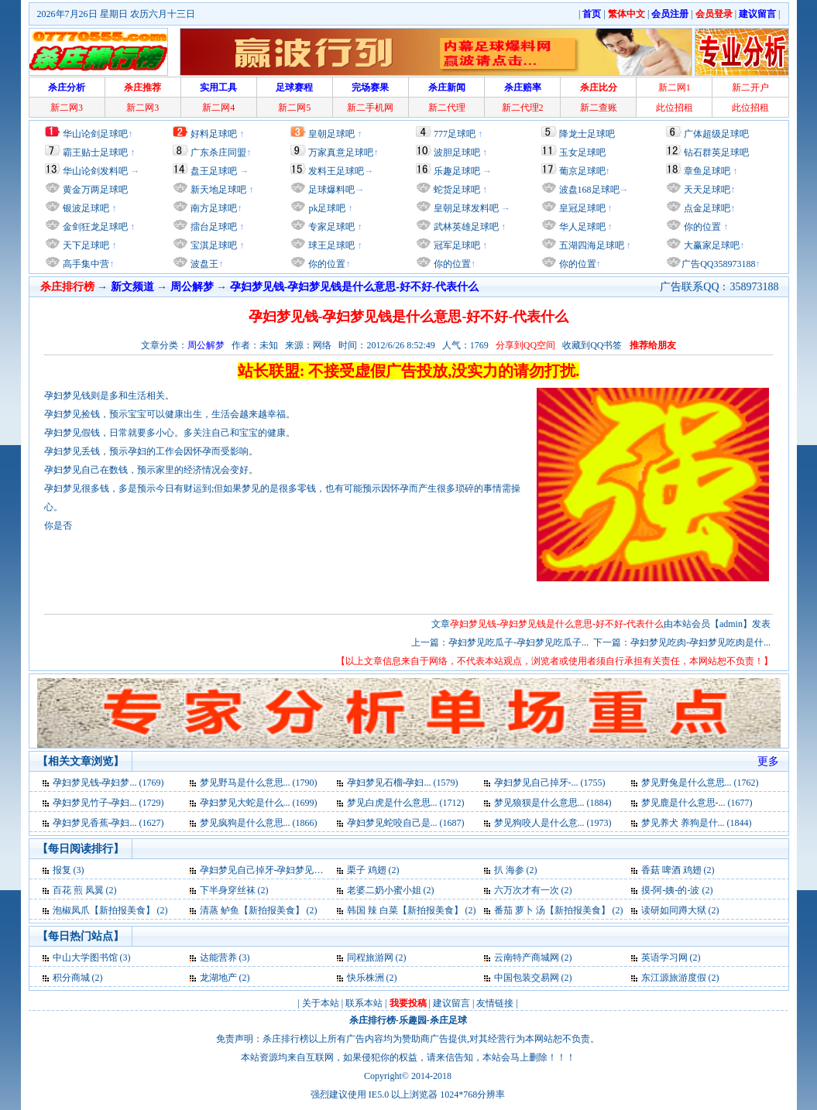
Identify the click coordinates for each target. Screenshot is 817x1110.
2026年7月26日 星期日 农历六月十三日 (116, 14)
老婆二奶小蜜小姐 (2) (390, 890)
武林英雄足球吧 (465, 226)
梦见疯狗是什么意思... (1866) (259, 822)
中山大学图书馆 (85, 957)
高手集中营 (84, 264)
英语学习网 (664, 957)
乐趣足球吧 (457, 171)
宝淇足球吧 (214, 245)
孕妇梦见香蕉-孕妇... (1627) (108, 822)
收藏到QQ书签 (592, 345)
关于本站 (320, 1003)
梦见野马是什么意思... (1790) (259, 782)
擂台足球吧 (212, 226)
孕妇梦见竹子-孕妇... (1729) (108, 802)
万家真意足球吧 (340, 152)
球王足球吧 (330, 245)
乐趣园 (413, 1020)
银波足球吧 (86, 208)
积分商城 (71, 977)
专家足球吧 (330, 226)
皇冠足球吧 (581, 208)
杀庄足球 (448, 1020)
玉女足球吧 (582, 152)
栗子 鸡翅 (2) (373, 870)
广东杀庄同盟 (218, 152)
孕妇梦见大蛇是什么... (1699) (259, 802)
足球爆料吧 (331, 189)
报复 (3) (68, 870)
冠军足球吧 (455, 245)
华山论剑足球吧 (95, 133)
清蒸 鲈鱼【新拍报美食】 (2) (259, 910)
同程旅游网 (370, 957)
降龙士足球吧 (587, 133)
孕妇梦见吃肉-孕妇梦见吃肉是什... (700, 642)
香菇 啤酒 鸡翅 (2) (678, 870)
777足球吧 (454, 133)
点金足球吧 (705, 208)
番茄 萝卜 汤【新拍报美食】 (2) (558, 910)
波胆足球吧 (457, 152)
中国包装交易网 (526, 977)
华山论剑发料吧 (95, 171)
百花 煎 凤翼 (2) (85, 890)
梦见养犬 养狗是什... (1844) (696, 822)
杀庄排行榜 (372, 1020)
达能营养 (218, 957)
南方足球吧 (212, 208)
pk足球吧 (325, 208)
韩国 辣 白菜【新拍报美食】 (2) (411, 910)
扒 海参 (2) (515, 870)
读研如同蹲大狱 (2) (680, 910)
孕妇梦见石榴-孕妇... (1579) (402, 782)
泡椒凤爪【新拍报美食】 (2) (110, 910)
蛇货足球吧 (458, 189)
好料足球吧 (214, 133)
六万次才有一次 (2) (533, 890)
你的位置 (325, 264)
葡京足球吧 (582, 171)
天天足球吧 (705, 189)
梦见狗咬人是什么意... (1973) (553, 822)
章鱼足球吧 (707, 171)
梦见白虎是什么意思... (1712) (406, 802)
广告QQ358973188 (718, 264)
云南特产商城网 (526, 957)
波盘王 (203, 264)
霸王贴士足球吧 (95, 152)
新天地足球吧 (217, 189)
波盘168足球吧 (589, 189)
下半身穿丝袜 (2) (234, 890)
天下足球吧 (84, 245)
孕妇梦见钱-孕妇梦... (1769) (108, 782)
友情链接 (494, 1003)
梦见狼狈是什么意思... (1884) (553, 802)
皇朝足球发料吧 (465, 208)
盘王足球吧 (214, 171)
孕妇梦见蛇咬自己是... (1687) (406, 822)
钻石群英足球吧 (716, 152)
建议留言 (451, 1003)
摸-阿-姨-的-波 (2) (677, 890)
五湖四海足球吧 (590, 245)
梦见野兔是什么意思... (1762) (700, 782)
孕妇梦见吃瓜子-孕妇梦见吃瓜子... (518, 642)
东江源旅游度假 (673, 977)
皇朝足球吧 (331, 133)
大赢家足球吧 (710, 245)
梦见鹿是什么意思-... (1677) (697, 802)
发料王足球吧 (336, 171)
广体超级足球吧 (716, 133)
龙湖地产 (218, 977)
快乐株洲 (365, 977)
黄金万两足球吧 (95, 189)
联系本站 (364, 1003)
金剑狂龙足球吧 (94, 226)
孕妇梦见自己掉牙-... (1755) (550, 782)
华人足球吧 (581, 226)
